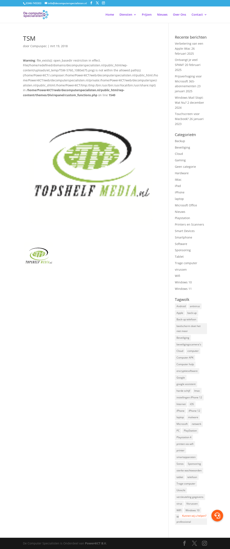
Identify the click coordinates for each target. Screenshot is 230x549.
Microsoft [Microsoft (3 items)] (182, 424)
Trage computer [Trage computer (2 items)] (186, 483)
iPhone (179, 192)
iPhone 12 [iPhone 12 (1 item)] (194, 411)
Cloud (179, 154)
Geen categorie (185, 167)
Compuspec (38, 46)
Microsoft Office (186, 205)
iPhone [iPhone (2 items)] (180, 411)
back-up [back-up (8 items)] (192, 313)
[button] (217, 515)
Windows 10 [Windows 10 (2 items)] (193, 510)
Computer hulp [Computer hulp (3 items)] (185, 364)
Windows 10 (183, 282)
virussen (181, 269)
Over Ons (179, 14)
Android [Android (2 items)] (181, 306)
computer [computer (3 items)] (193, 351)
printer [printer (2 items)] (180, 450)
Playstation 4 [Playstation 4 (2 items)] (184, 437)
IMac (178, 180)
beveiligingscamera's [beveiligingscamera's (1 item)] (189, 344)
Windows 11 (183, 289)
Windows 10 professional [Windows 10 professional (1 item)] (184, 519)
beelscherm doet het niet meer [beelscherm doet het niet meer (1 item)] (189, 328)
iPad (178, 186)
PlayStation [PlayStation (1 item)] (190, 430)
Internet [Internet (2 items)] (181, 404)
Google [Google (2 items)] (181, 377)
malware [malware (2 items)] (193, 417)
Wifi (177, 276)
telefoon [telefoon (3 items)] (192, 477)
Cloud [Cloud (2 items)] (180, 351)
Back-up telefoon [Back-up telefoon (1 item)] (186, 319)
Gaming (180, 160)
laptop (179, 199)
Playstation (182, 218)
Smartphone (183, 237)
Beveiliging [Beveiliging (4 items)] (183, 337)
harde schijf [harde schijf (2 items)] (183, 391)
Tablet (179, 257)
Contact (197, 14)
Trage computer (186, 263)
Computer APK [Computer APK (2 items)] (185, 357)
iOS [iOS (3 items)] (192, 404)
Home (109, 14)
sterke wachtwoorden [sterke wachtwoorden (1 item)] (189, 470)
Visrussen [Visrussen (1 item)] (192, 503)
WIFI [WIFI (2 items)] (179, 510)
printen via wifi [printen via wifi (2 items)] (185, 444)
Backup (180, 141)
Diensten (125, 14)
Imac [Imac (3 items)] (197, 391)
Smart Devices (185, 231)
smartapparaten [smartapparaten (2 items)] (186, 457)
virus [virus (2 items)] (179, 503)
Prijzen (147, 14)
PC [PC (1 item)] (178, 430)
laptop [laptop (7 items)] (180, 417)
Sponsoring (183, 250)
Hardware (182, 173)
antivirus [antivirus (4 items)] (195, 306)
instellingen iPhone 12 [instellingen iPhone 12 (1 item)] (189, 397)
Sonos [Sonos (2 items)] (180, 464)
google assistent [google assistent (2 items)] (186, 384)
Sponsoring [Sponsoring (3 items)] (194, 464)
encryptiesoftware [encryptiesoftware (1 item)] (187, 371)
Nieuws (162, 14)
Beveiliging (182, 147)
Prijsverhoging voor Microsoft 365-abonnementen (188, 81)
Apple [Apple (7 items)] (180, 313)
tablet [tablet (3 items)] (180, 477)
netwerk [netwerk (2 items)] (196, 424)
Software (181, 244)
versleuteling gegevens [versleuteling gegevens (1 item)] (190, 497)
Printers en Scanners (189, 224)
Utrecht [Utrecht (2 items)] (181, 490)
